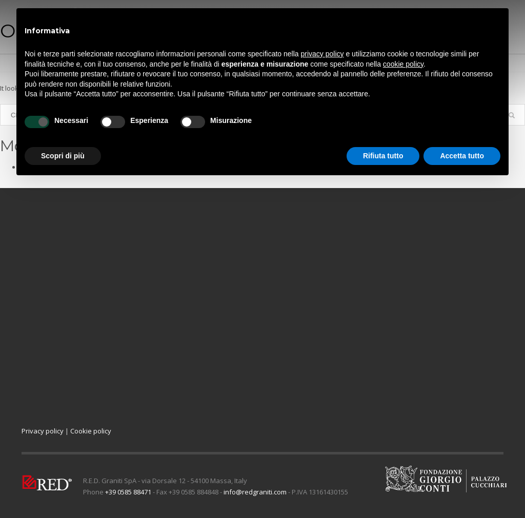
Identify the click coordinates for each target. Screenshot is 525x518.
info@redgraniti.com (255, 491)
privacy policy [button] (322, 54)
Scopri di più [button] (63, 156)
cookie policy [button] (403, 64)
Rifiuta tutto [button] (383, 156)
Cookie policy (90, 431)
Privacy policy (43, 431)
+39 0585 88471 (128, 491)
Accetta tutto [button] (462, 156)
